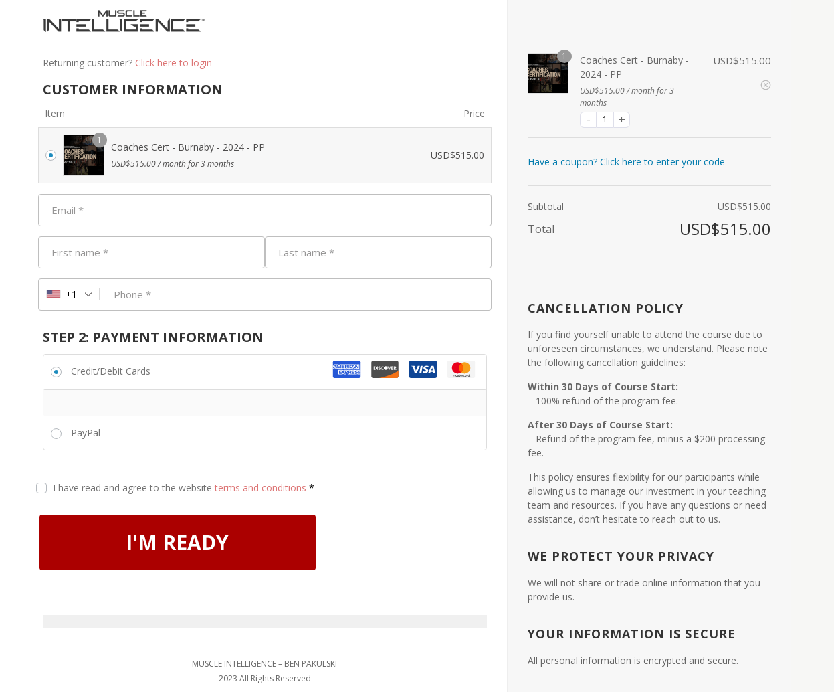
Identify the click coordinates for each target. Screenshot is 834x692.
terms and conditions (260, 487)
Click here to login (173, 62)
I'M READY (177, 542)
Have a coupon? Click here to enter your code (626, 161)
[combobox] (69, 294)
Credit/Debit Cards (110, 371)
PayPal (85, 432)
